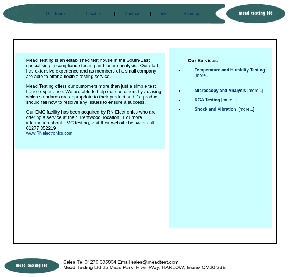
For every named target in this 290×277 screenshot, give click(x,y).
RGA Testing (207, 99)
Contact (132, 13)
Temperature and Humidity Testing (230, 70)
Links (164, 13)
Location (94, 13)
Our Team (55, 13)
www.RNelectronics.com (49, 133)
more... (202, 75)
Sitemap (191, 13)
